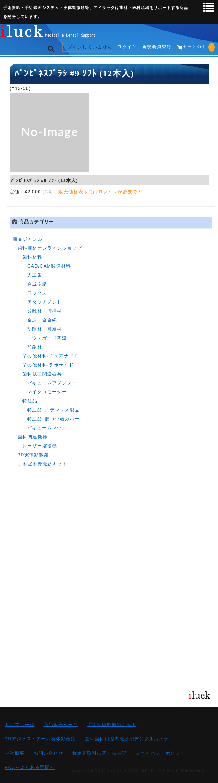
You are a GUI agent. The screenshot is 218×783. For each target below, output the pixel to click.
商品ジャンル (27, 239)
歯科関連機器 (32, 436)
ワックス (37, 292)
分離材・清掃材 (44, 310)
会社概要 (15, 753)
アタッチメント (44, 301)
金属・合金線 (42, 319)
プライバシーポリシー (160, 753)
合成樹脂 (37, 283)
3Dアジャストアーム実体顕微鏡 (40, 739)
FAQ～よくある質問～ (30, 767)
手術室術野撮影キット (42, 463)
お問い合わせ (48, 753)
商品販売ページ (60, 724)
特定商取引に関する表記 (99, 753)
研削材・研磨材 (44, 328)
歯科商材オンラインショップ (50, 248)
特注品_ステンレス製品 (53, 409)
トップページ (19, 724)
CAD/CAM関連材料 (49, 265)
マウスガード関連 (47, 337)
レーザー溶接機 (39, 445)
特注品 (29, 400)
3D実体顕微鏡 (33, 454)
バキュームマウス (47, 427)
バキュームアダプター (52, 382)
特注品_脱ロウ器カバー (53, 418)
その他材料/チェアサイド (50, 355)
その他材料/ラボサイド (48, 364)
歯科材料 (32, 257)
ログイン (127, 46)
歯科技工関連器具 (42, 373)
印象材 (34, 346)
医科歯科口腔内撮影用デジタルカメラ (127, 739)
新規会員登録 (156, 46)
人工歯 (34, 274)
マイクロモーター (47, 391)
